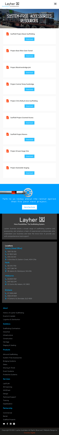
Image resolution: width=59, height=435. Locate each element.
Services (6, 379)
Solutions (6, 324)
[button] (55, 3)
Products (6, 350)
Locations (9, 246)
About (5, 308)
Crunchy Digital (29, 433)
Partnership (7, 408)
